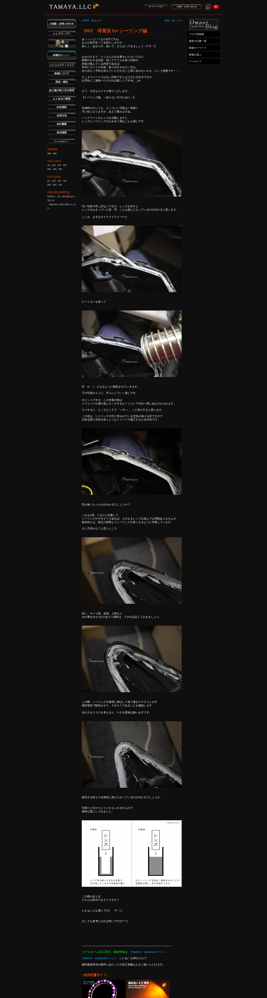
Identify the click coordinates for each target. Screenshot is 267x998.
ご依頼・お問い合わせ (186, 6)
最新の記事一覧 (197, 41)
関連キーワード (197, 47)
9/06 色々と (172, 20)
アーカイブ (195, 61)
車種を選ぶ (195, 54)
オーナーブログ (156, 6)
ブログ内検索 (196, 34)
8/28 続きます (92, 20)
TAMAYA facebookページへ (148, 951)
